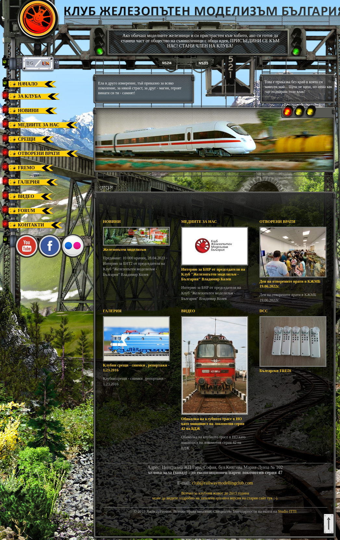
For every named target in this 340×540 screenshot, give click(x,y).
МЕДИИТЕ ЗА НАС (199, 221)
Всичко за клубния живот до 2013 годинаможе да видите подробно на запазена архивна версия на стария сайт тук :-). (215, 495)
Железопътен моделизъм (124, 249)
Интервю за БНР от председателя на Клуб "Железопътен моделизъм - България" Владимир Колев (213, 274)
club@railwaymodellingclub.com (222, 483)
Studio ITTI (287, 511)
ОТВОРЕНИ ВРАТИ (277, 221)
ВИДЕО (188, 311)
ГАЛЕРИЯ (112, 311)
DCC (263, 311)
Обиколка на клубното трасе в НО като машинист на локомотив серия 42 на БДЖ (213, 424)
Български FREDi (275, 370)
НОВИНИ (112, 221)
